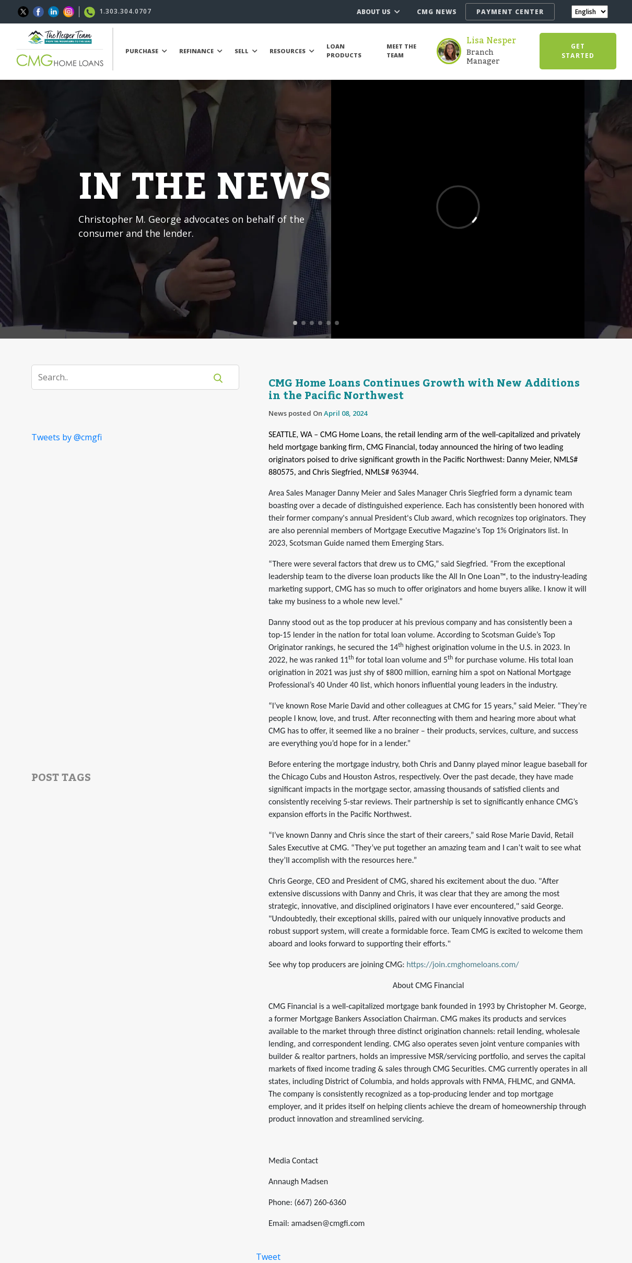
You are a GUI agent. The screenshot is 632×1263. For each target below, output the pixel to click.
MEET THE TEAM (401, 50)
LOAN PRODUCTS (343, 50)
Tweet (268, 1256)
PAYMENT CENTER (510, 11)
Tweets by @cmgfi (66, 437)
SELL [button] (246, 51)
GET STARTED (577, 51)
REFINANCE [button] (201, 51)
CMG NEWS (437, 11)
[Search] (125, 377)
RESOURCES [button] (292, 51)
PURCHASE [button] (146, 51)
